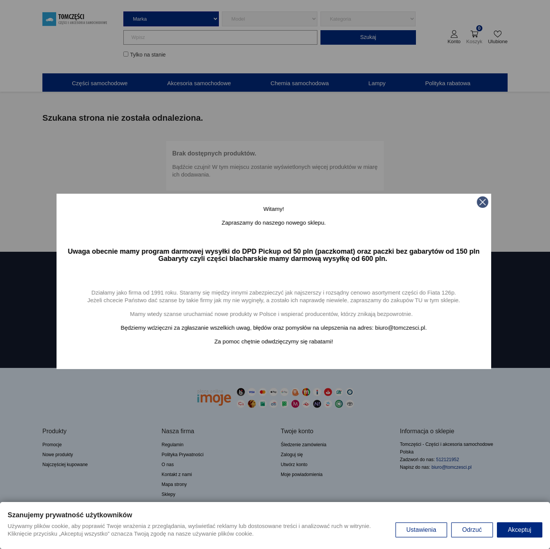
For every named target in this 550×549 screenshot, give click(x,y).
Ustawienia (421, 529)
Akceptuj (519, 529)
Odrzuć (472, 529)
